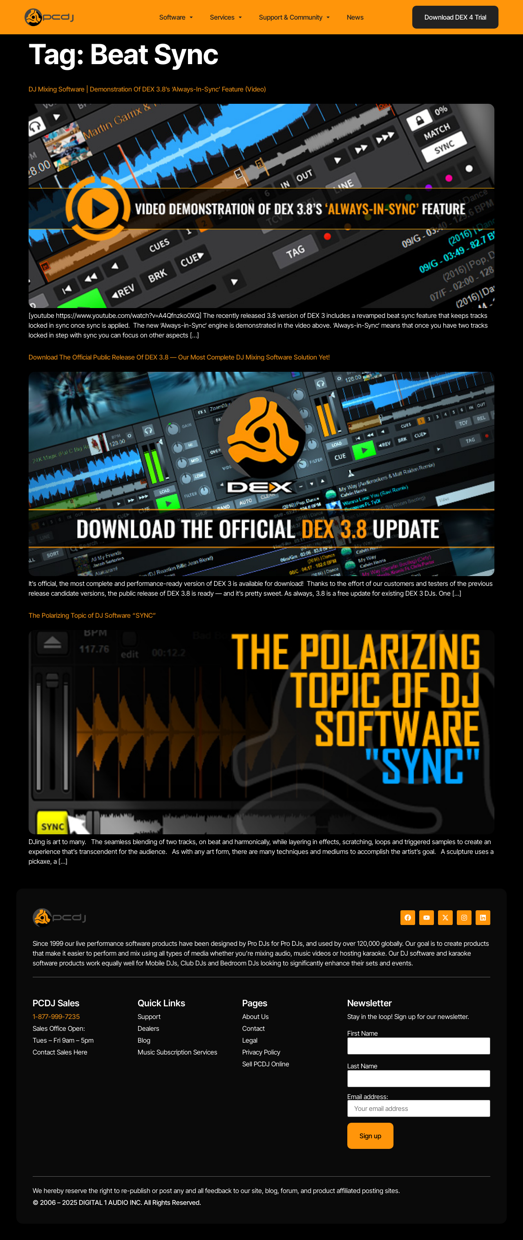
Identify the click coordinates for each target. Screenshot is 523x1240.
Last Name (362, 1066)
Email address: (418, 1105)
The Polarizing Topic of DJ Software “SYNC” (92, 615)
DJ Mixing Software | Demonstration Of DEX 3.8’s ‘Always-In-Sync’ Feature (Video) (147, 89)
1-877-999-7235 (56, 1016)
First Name (362, 1033)
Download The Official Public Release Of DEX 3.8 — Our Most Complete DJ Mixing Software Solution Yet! (179, 357)
